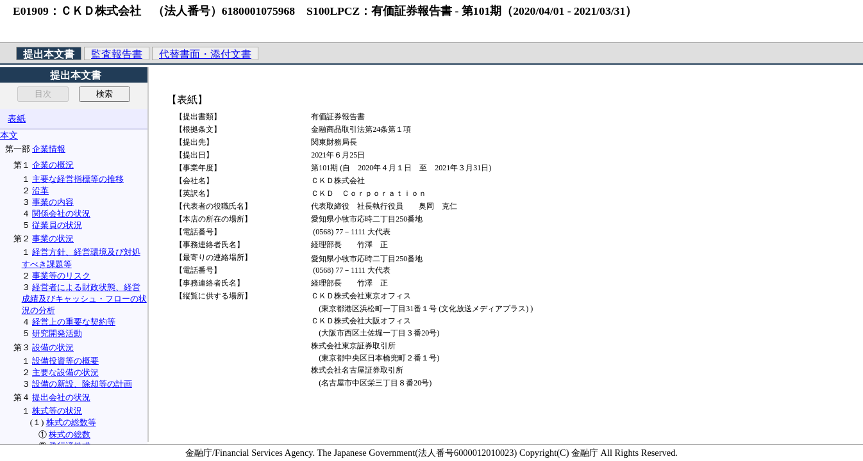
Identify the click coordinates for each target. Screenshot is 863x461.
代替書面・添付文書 (205, 54)
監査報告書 (116, 54)
